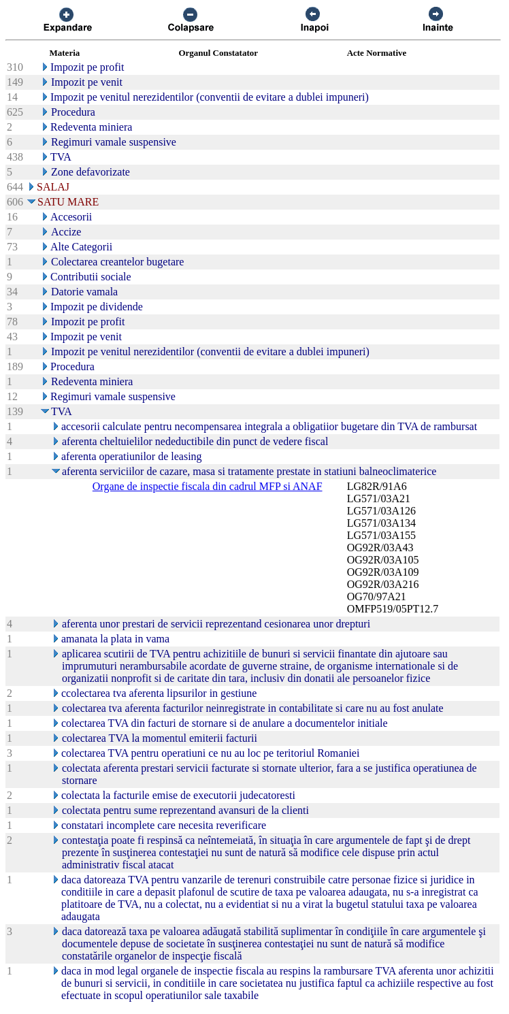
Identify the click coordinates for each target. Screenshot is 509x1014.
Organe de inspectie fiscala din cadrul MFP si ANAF (208, 486)
